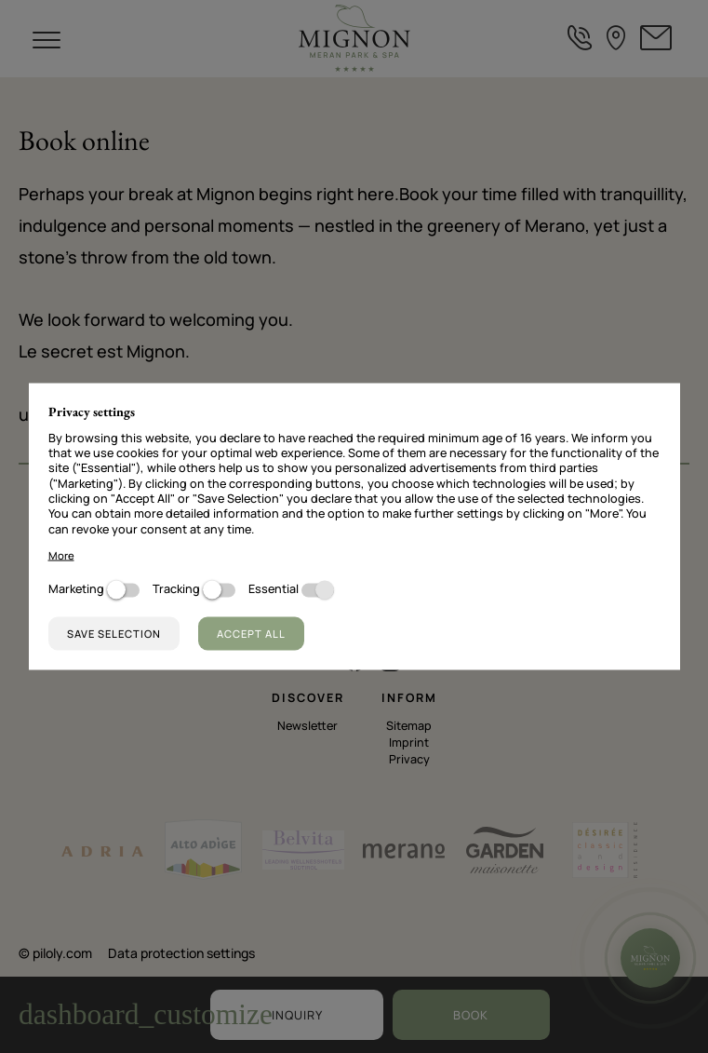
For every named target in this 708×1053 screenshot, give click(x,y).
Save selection (114, 634)
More (61, 554)
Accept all (251, 634)
